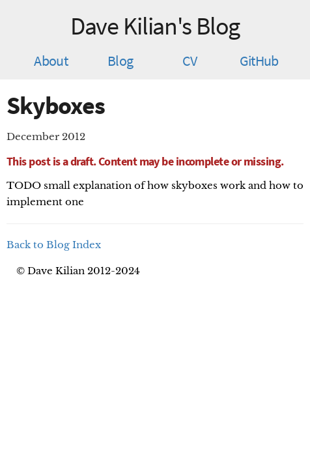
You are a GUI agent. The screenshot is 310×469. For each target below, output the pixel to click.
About (51, 60)
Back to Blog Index (54, 244)
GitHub (259, 60)
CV (189, 60)
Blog (120, 60)
